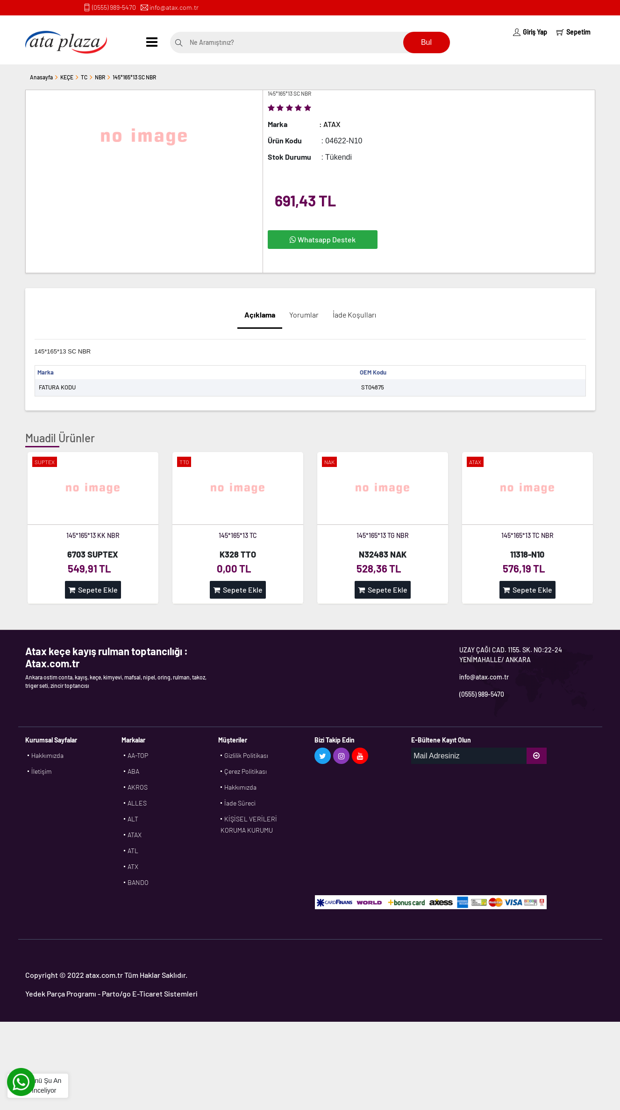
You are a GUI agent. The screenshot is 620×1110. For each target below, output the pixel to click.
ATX (133, 866)
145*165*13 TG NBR (382, 535)
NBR (100, 77)
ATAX (135, 835)
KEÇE (66, 77)
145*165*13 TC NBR (527, 535)
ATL (133, 851)
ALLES (137, 803)
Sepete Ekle (93, 589)
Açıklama (259, 314)
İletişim (41, 771)
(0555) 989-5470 (114, 7)
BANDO (138, 882)
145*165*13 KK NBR (93, 535)
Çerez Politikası (245, 771)
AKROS (138, 787)
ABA (133, 771)
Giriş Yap (530, 32)
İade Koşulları (354, 314)
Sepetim (573, 32)
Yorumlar (304, 314)
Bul (426, 42)
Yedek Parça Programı (60, 993)
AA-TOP (138, 755)
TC (84, 77)
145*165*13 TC (238, 535)
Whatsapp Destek (323, 239)
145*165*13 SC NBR (134, 77)
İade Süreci (240, 803)
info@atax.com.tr (174, 7)
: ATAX (330, 124)
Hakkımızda (47, 755)
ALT (133, 819)
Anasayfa (41, 77)
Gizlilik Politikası (246, 755)
